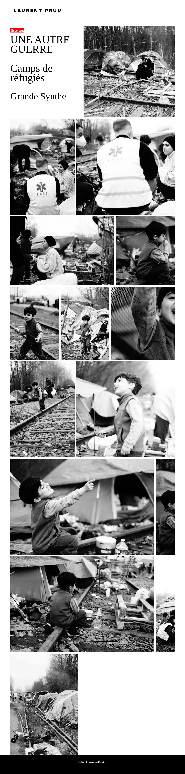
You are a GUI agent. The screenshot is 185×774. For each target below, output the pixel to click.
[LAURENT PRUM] (38, 10)
